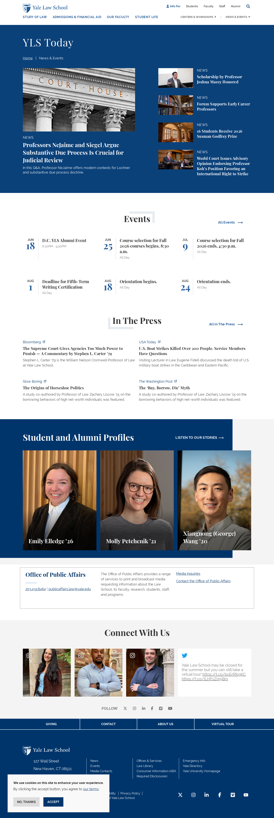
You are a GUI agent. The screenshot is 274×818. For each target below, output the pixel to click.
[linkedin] (143, 708)
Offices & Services (149, 761)
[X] (125, 708)
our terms (91, 789)
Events (95, 766)
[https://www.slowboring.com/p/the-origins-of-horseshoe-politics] (79, 391)
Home (28, 58)
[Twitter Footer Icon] (180, 795)
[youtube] (170, 708)
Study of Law (35, 17)
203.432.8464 (35, 589)
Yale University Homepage (201, 771)
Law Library (145, 766)
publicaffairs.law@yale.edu (70, 589)
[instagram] (134, 708)
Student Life (146, 17)
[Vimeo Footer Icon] (232, 795)
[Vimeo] (160, 708)
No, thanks (26, 802)
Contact (108, 724)
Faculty (208, 6)
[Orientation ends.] (214, 287)
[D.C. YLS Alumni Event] (59, 248)
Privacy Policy (130, 793)
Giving (51, 724)
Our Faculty (118, 17)
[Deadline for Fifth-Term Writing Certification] (59, 287)
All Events (227, 222)
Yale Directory (192, 766)
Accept (53, 802)
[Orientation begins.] (137, 287)
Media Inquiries (188, 574)
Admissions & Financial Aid (77, 17)
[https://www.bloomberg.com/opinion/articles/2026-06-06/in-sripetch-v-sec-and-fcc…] (79, 355)
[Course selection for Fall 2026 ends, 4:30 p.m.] (214, 248)
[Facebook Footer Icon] (219, 795)
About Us (165, 724)
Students (192, 6)
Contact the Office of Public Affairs (203, 581)
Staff (222, 6)
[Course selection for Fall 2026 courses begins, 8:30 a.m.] (137, 248)
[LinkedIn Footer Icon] (206, 795)
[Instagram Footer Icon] (193, 795)
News (94, 761)
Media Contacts (101, 771)
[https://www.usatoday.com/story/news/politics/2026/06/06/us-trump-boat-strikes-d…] (195, 355)
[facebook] (152, 708)
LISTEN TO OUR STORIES (196, 438)
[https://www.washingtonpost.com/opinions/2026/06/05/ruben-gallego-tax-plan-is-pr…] (195, 391)
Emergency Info (194, 761)
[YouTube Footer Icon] (246, 795)
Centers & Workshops (197, 16)
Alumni (235, 6)
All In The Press (222, 324)
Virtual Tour (223, 724)
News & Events (236, 16)
